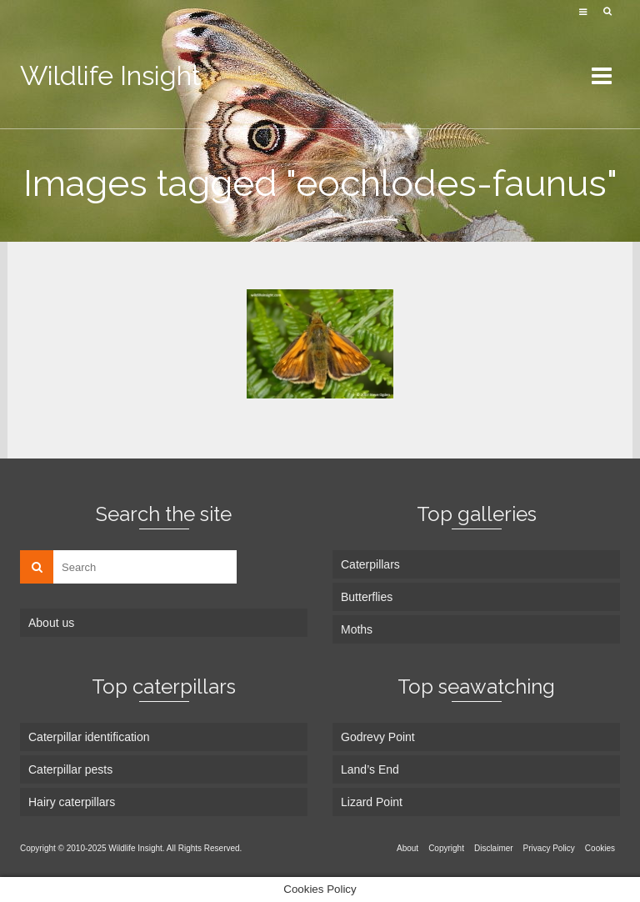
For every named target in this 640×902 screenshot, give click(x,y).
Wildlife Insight (110, 75)
